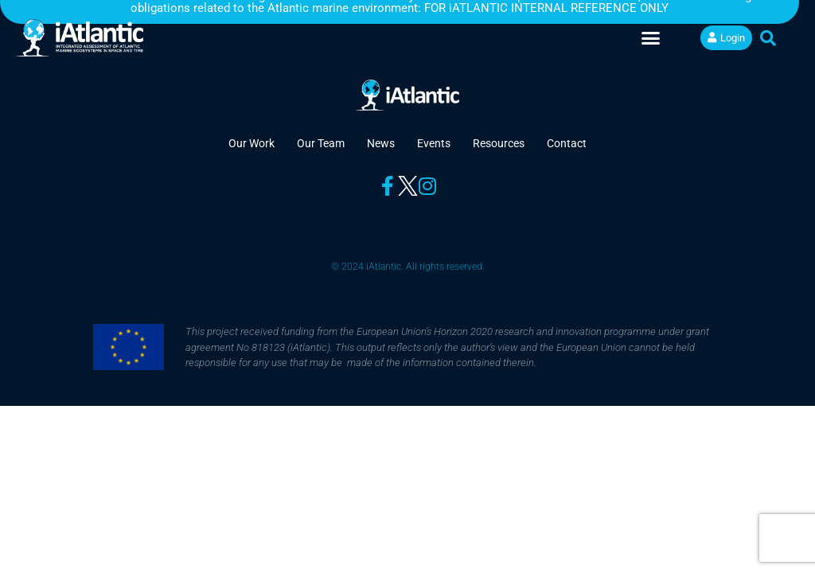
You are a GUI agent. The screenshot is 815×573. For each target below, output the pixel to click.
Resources (498, 143)
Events (433, 143)
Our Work (251, 143)
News (381, 143)
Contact (567, 143)
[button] (651, 38)
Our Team (321, 143)
